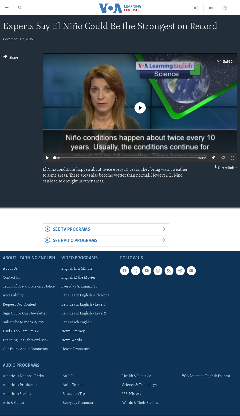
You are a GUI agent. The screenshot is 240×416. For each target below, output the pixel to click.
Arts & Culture (14, 403)
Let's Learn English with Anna (85, 296)
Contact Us (11, 278)
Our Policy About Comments (25, 349)
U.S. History (131, 394)
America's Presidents (20, 385)
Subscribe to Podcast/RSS (23, 322)
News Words (71, 340)
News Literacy (73, 331)
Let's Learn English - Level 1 (83, 304)
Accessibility (13, 296)
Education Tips (75, 394)
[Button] (10, 58)
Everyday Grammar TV (79, 287)
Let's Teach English (76, 322)
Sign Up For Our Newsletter (25, 313)
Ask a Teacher (74, 385)
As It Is (68, 376)
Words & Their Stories (140, 403)
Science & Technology (139, 385)
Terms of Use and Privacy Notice (29, 287)
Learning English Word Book (26, 340)
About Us (10, 269)
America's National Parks (23, 376)
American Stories (17, 394)
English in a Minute (77, 269)
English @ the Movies (78, 278)
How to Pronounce (75, 349)
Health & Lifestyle (136, 376)
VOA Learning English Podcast (206, 376)
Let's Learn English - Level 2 (83, 313)
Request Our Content (19, 304)
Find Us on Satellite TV (21, 331)
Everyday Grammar (78, 403)
